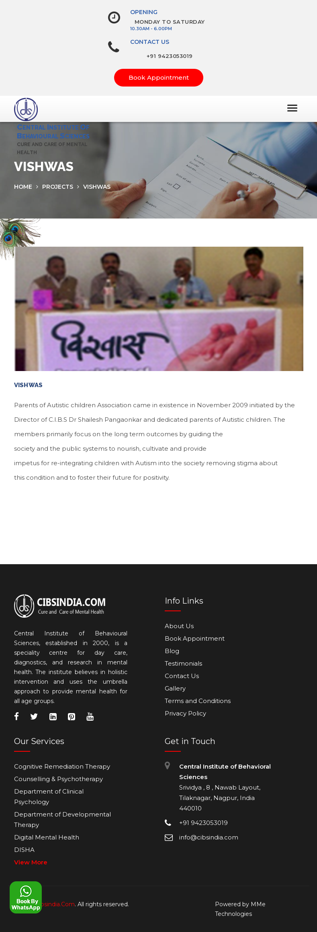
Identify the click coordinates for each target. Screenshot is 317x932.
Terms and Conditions (198, 701)
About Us (179, 626)
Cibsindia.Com (55, 904)
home (23, 186)
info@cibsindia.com (208, 837)
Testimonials (183, 663)
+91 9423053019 (170, 56)
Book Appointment (159, 77)
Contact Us (149, 41)
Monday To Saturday (170, 22)
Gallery (175, 688)
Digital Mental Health (46, 837)
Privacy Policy (185, 713)
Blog (172, 651)
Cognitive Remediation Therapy (62, 766)
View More (30, 862)
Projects (57, 186)
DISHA (24, 850)
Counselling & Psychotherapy (58, 779)
